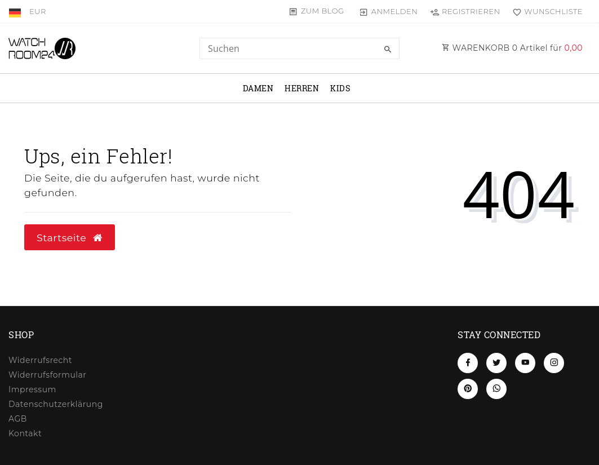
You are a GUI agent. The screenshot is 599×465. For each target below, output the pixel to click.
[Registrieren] (465, 11)
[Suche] (388, 49)
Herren (302, 88)
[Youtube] (525, 363)
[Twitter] (496, 363)
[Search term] (299, 48)
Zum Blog (322, 10)
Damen (258, 88)
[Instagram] (554, 363)
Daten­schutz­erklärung (55, 404)
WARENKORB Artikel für (512, 48)
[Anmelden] (388, 11)
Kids (340, 88)
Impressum (32, 389)
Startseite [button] (70, 237)
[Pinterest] (468, 389)
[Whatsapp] (496, 389)
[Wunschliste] (545, 11)
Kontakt (25, 433)
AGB (17, 419)
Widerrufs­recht (40, 360)
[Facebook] (468, 363)
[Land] (16, 11)
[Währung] (37, 11)
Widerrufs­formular (47, 375)
